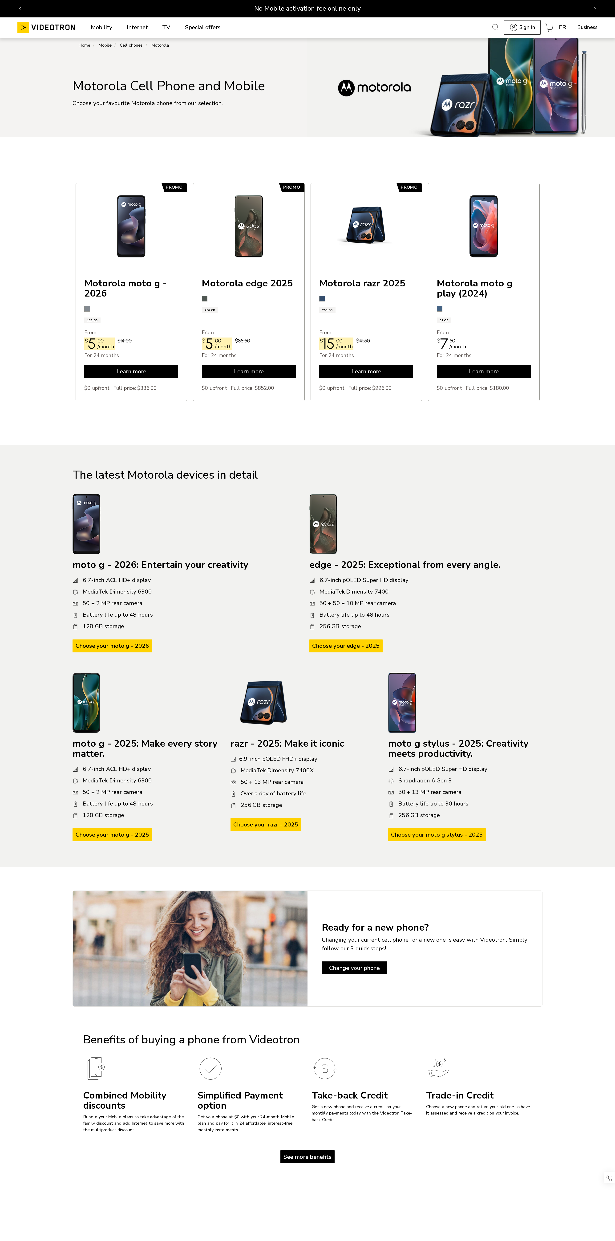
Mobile (105, 46)
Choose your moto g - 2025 (112, 835)
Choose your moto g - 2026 (112, 646)
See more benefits (307, 1157)
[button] (609, 1177)
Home (84, 46)
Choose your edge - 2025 (346, 646)
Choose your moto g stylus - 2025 (437, 835)
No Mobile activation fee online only (307, 8)
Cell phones (131, 46)
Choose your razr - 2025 (265, 825)
